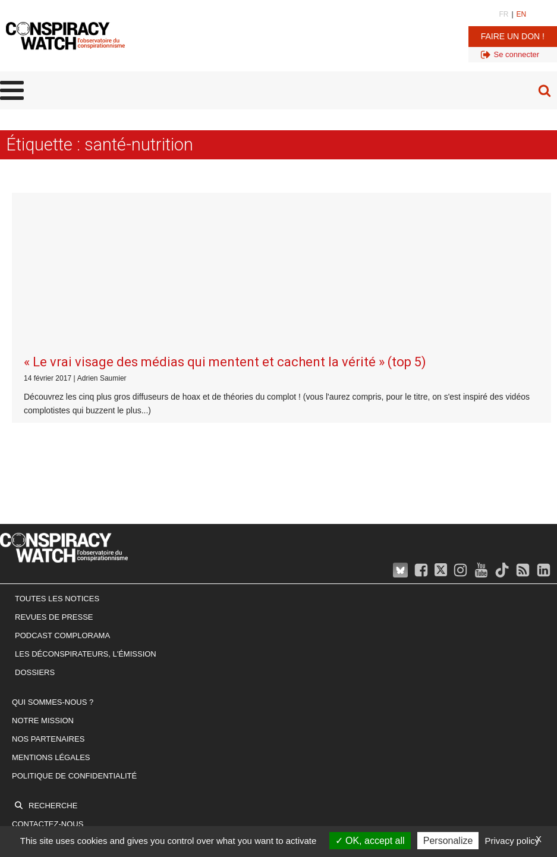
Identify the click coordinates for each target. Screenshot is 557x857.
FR (503, 14)
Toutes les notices (57, 436)
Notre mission (43, 558)
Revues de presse (54, 455)
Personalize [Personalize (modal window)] (448, 841)
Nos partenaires (48, 577)
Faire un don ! (513, 36)
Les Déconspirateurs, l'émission (85, 492)
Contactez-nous (47, 662)
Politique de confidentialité (74, 613)
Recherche (53, 643)
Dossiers (35, 510)
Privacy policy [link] (512, 841)
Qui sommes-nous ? (52, 540)
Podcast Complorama (62, 473)
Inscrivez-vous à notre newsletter (90, 680)
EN (522, 14)
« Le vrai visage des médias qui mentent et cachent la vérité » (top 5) (225, 200)
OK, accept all (370, 841)
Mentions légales (51, 595)
